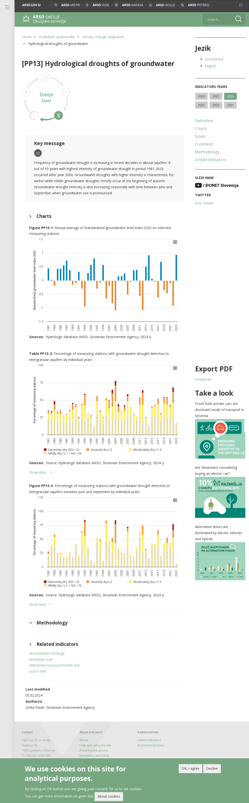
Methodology (207, 151)
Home (27, 36)
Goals (200, 136)
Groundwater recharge (47, 653)
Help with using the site (95, 745)
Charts (201, 128)
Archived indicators (150, 745)
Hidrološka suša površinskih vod (54, 665)
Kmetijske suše (41, 659)
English (210, 66)
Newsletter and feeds (94, 755)
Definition (204, 120)
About (84, 740)
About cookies (109, 796)
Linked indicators (210, 159)
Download (203, 379)
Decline (212, 768)
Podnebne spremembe (57, 36)
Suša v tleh (37, 671)
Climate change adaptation (103, 36)
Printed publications (93, 750)
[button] (240, 5)
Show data (37, 472)
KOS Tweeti (204, 203)
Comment (204, 144)
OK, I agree (190, 768)
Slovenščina (214, 59)
